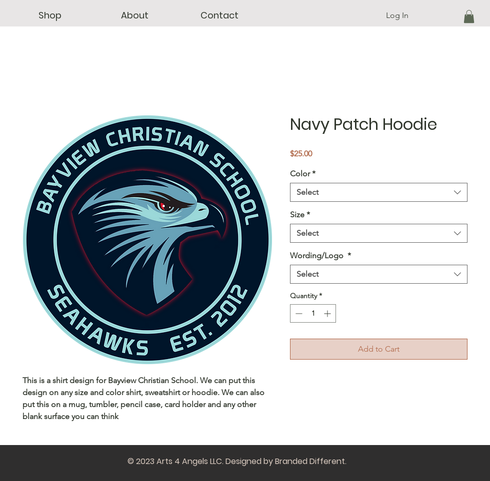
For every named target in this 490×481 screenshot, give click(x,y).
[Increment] (328, 313)
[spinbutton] (313, 313)
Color (303, 173)
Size (300, 214)
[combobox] (379, 192)
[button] (50, 15)
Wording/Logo (320, 255)
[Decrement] (298, 313)
